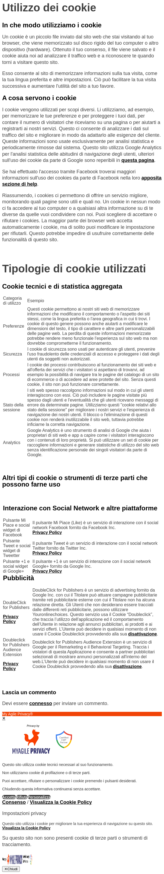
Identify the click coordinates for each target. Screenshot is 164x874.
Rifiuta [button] (22, 797)
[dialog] (82, 755)
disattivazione (142, 634)
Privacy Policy (47, 532)
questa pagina (137, 160)
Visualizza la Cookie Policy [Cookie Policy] (61, 802)
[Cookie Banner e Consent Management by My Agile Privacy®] (17, 864)
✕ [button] (3, 718)
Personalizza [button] (39, 797)
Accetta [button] (9, 797)
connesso (40, 703)
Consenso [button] (14, 802)
